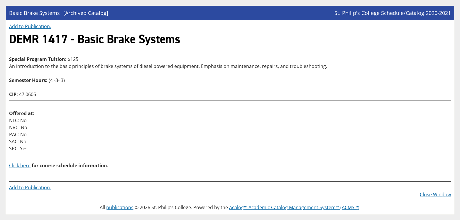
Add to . (30, 26)
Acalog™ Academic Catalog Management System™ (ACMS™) (294, 207)
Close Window (435, 194)
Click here (20, 165)
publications (119, 207)
